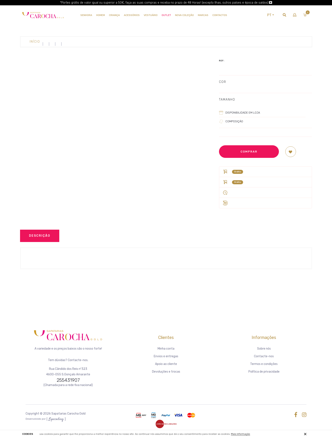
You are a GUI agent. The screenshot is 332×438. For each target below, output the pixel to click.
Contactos (219, 15)
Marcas (203, 15)
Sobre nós (264, 348)
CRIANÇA (114, 15)
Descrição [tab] (39, 236)
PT (269, 15)
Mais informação (240, 434)
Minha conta (166, 348)
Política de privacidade (264, 371)
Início (35, 41)
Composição (234, 121)
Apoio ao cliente (166, 364)
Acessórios (132, 15)
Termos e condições (264, 364)
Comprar (249, 151)
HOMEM (100, 15)
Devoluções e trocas (166, 371)
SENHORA (86, 15)
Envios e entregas (166, 356)
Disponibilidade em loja (242, 112)
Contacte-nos (264, 356)
